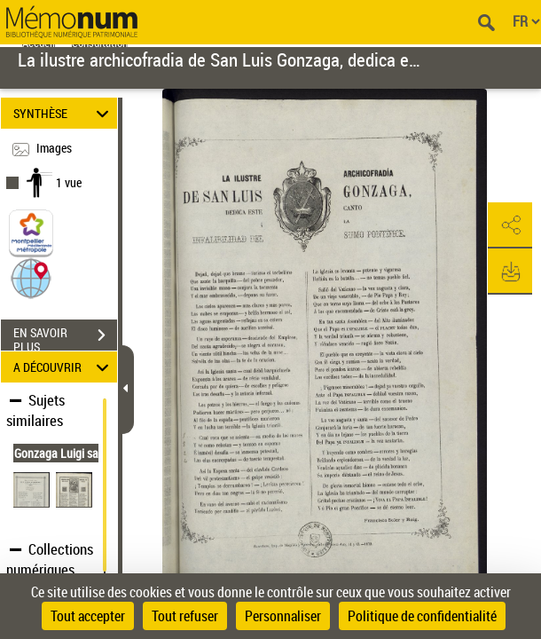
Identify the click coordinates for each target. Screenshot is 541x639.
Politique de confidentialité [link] (422, 616)
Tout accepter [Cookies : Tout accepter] (88, 616)
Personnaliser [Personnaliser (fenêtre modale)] (283, 616)
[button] (31, 277)
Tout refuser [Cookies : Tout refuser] (185, 616)
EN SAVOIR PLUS (65, 337)
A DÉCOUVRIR (63, 367)
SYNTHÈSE (63, 113)
